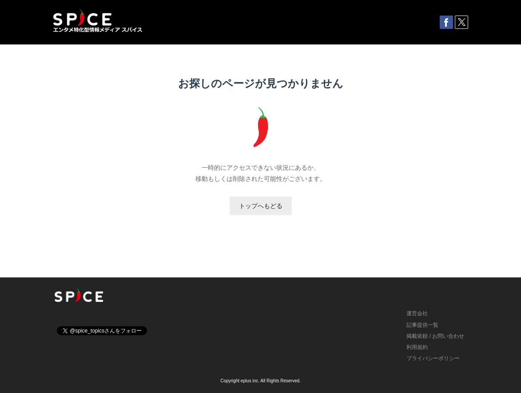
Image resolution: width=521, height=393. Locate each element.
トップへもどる (260, 205)
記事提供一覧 (422, 325)
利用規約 (417, 347)
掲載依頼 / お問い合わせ (435, 336)
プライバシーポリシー (433, 358)
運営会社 (417, 313)
